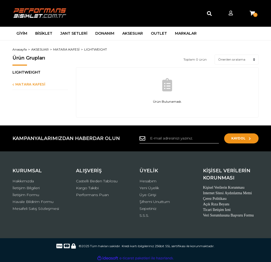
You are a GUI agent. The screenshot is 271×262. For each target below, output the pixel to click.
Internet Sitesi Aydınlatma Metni (227, 193)
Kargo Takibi (87, 188)
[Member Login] (231, 13)
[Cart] (252, 13)
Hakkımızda (23, 181)
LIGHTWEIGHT (95, 49)
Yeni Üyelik (149, 188)
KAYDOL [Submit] (241, 138)
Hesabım (147, 181)
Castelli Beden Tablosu (97, 181)
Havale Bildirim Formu (32, 201)
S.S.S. (144, 215)
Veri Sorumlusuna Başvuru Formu (228, 215)
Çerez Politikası (215, 199)
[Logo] (40, 13)
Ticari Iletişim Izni (217, 210)
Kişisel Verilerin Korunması (224, 187)
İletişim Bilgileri (26, 188)
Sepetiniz (147, 208)
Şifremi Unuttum (154, 201)
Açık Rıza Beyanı (216, 204)
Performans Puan (92, 194)
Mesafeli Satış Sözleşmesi (35, 208)
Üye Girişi (147, 194)
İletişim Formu (25, 194)
